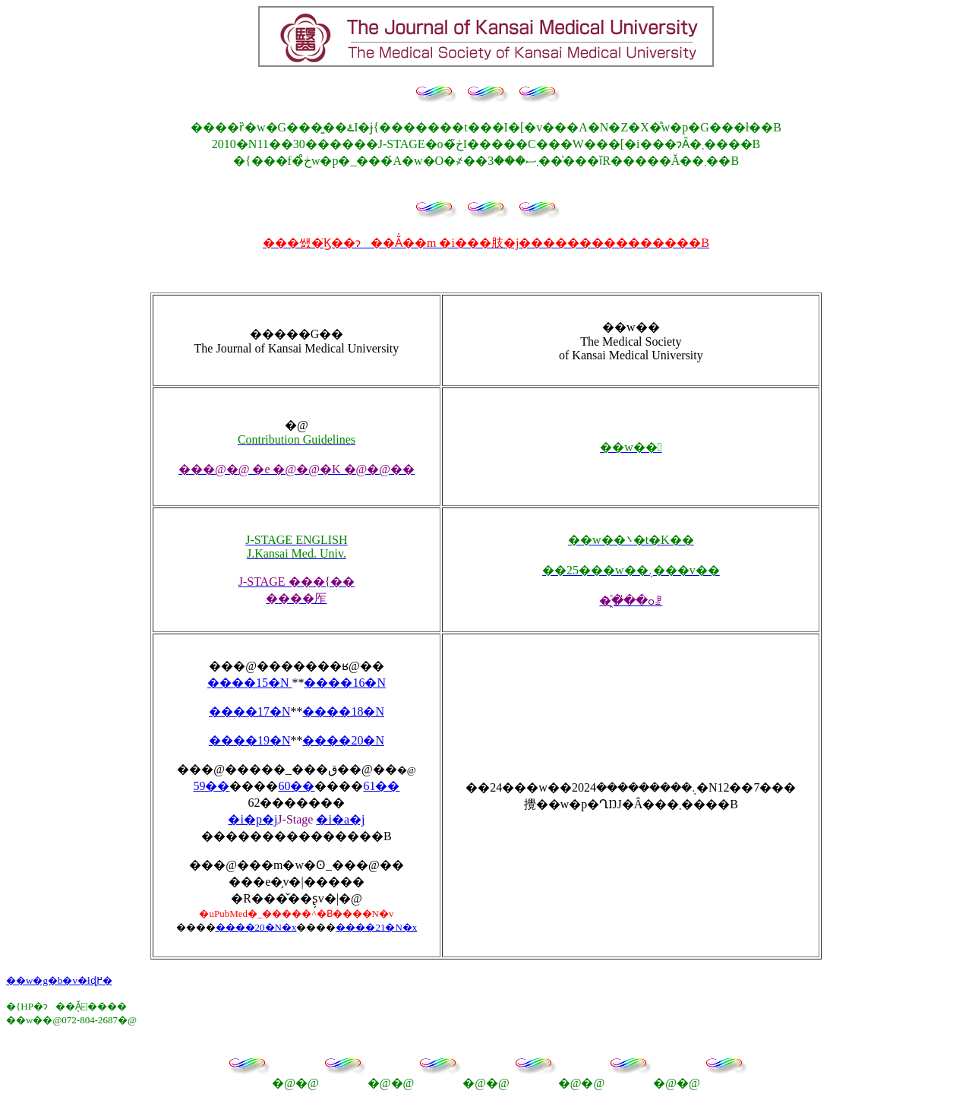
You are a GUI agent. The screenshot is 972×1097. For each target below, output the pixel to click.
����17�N (250, 711)
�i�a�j (340, 819)
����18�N (343, 711)
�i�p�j (252, 819)
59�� (211, 785)
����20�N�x (256, 927)
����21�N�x (376, 927)
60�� (296, 785)
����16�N (345, 682)
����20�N (343, 740)
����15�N (249, 682)
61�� (381, 785)
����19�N (250, 740)
